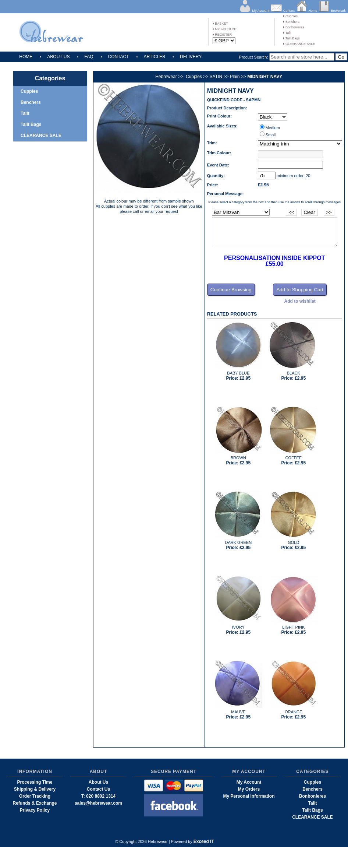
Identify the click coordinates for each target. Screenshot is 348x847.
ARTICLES (154, 56)
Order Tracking (34, 796)
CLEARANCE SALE (299, 44)
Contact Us (98, 789)
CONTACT (118, 56)
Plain (235, 76)
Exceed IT (203, 841)
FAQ (88, 56)
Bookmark (338, 11)
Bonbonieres (293, 27)
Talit (287, 33)
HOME (25, 56)
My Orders (249, 789)
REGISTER (222, 34)
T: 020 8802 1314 (98, 796)
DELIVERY (191, 56)
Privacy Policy (35, 810)
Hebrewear (166, 76)
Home (312, 11)
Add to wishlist (300, 301)
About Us (98, 782)
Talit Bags (291, 38)
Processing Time (35, 782)
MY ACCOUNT (225, 29)
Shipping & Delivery (35, 789)
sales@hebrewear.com (98, 803)
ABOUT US (58, 56)
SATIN (216, 76)
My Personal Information (248, 796)
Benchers (291, 22)
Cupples (290, 16)
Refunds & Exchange (35, 803)
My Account (260, 11)
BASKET (220, 23)
